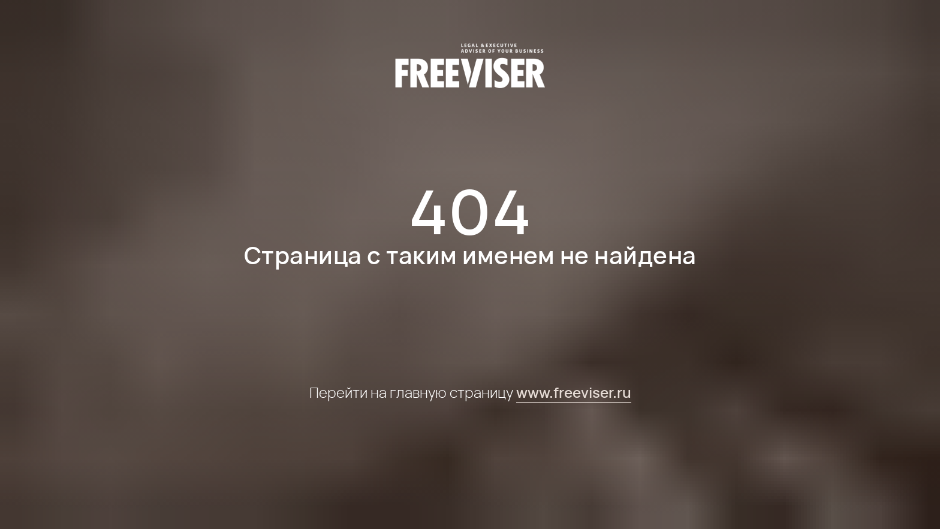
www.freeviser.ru (573, 392)
